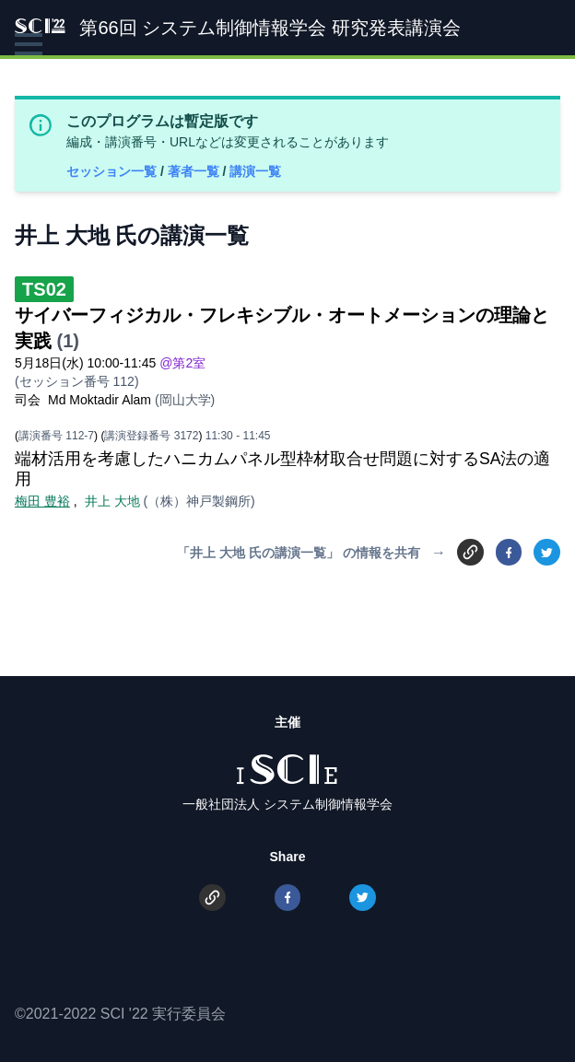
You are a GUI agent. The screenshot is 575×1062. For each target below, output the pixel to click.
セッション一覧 (113, 171)
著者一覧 (195, 171)
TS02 (44, 289)
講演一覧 (255, 171)
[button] (28, 44)
